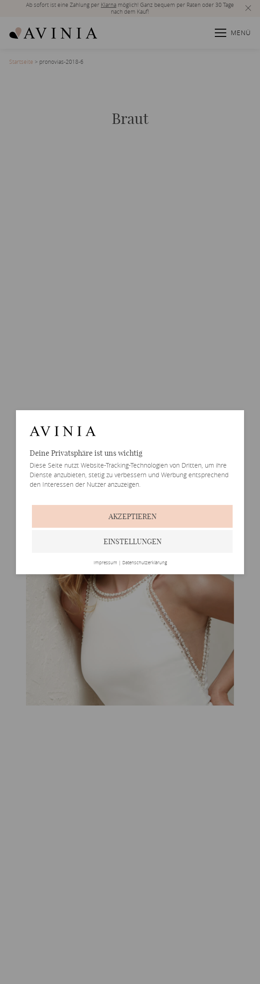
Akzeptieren (132, 516)
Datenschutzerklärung (144, 563)
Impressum (105, 563)
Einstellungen (132, 541)
